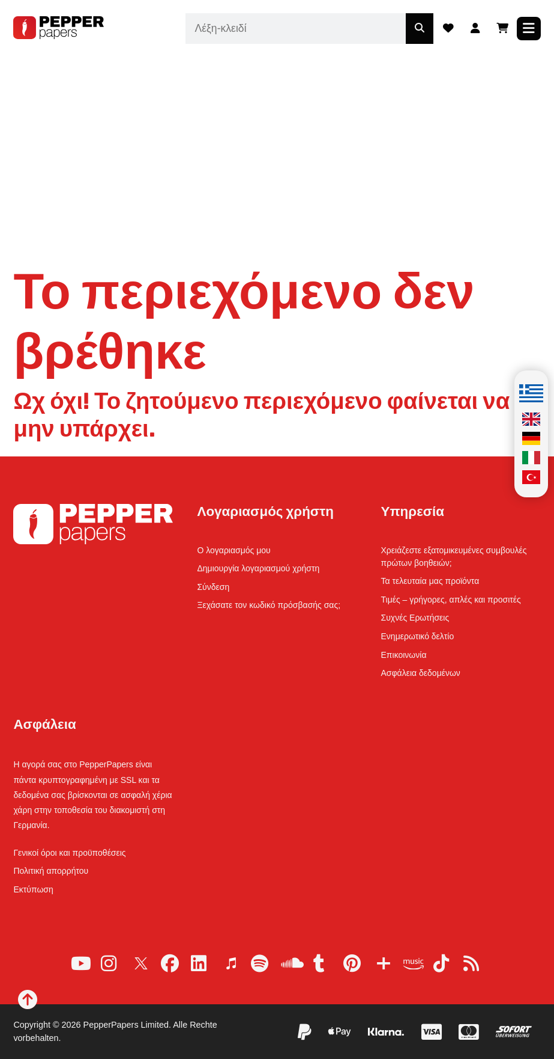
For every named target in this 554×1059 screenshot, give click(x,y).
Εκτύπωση (33, 889)
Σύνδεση (213, 587)
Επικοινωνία (404, 655)
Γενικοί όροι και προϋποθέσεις (69, 853)
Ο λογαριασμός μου (233, 550)
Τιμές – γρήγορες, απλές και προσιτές (451, 599)
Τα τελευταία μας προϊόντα (430, 581)
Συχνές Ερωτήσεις (415, 617)
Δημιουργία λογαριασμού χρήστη (258, 568)
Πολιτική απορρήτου (50, 871)
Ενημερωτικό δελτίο (417, 636)
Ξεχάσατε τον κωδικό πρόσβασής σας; (268, 605)
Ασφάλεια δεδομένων (420, 673)
